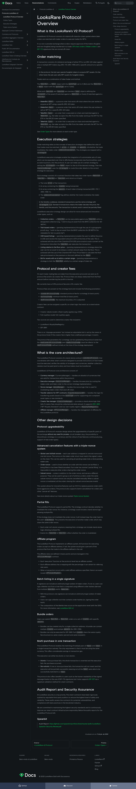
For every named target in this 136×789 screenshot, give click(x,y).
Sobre (19, 3)
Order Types (45, 132)
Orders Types (7, 20)
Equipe (77, 3)
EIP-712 (40, 49)
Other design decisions (120, 26)
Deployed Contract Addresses (12, 31)
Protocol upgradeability (122, 29)
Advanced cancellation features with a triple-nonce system (123, 34)
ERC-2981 (96, 404)
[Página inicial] (34, 9)
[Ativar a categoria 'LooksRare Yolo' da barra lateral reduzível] (27, 45)
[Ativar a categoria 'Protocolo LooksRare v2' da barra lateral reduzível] (27, 13)
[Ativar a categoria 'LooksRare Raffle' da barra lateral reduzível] (27, 41)
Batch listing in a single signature (121, 46)
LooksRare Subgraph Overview (12, 64)
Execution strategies (119, 17)
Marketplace (87, 3)
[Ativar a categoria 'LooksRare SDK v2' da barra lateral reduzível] (27, 52)
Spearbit (117, 63)
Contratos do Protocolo (10, 34)
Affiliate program (119, 42)
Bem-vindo (49, 759)
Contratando (52, 3)
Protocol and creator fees (120, 20)
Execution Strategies (10, 24)
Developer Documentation (11, 10)
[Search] (124, 3)
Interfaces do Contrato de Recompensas (11, 60)
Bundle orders (119, 50)
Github (98, 766)
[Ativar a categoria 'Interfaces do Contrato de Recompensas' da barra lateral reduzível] (27, 60)
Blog (69, 3)
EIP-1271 (92, 679)
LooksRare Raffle (7, 41)
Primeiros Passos (76, 759)
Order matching (117, 14)
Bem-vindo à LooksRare (28, 759)
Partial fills (118, 39)
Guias (26, 3)
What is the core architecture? (122, 23)
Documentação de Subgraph (11, 68)
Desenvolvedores (38, 3)
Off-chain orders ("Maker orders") (84, 47)
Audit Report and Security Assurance (120, 59)
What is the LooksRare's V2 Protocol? (121, 10)
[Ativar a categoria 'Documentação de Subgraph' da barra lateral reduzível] (27, 68)
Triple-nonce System (10, 27)
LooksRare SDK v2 (8, 52)
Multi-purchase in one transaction (121, 54)
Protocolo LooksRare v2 (10, 13)
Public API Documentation (11, 49)
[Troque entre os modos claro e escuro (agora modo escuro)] (108, 3)
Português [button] (100, 3)
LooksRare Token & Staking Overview (14, 56)
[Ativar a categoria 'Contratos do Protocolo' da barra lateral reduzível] (27, 34)
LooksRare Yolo (7, 45)
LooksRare (99, 759)
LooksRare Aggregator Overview (12, 38)
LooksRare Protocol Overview (13, 17)
